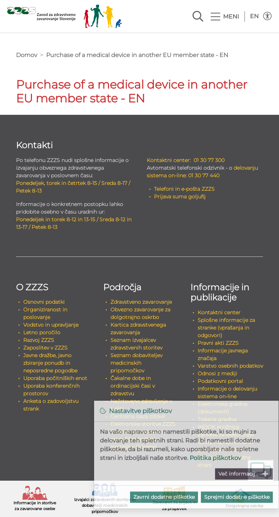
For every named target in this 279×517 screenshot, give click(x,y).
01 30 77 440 (203, 175)
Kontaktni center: (169, 160)
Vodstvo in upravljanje (50, 325)
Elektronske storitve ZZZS (142, 424)
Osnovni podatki (44, 302)
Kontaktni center (219, 312)
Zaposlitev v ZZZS (45, 347)
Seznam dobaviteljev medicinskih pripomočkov (136, 363)
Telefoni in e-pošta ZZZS (184, 189)
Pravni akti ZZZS (218, 343)
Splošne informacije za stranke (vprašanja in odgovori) (226, 328)
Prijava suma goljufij (180, 196)
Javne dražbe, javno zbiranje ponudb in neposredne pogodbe (50, 363)
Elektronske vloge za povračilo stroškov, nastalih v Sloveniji (136, 439)
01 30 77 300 (209, 160)
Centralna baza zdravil (137, 416)
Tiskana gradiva (217, 419)
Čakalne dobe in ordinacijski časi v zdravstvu (132, 386)
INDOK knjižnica (218, 427)
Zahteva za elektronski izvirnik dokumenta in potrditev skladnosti (226, 442)
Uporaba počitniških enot (55, 378)
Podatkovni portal (220, 381)
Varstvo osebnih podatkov (230, 366)
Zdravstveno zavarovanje (141, 302)
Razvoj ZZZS (38, 340)
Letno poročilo (41, 332)
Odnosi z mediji (217, 373)
